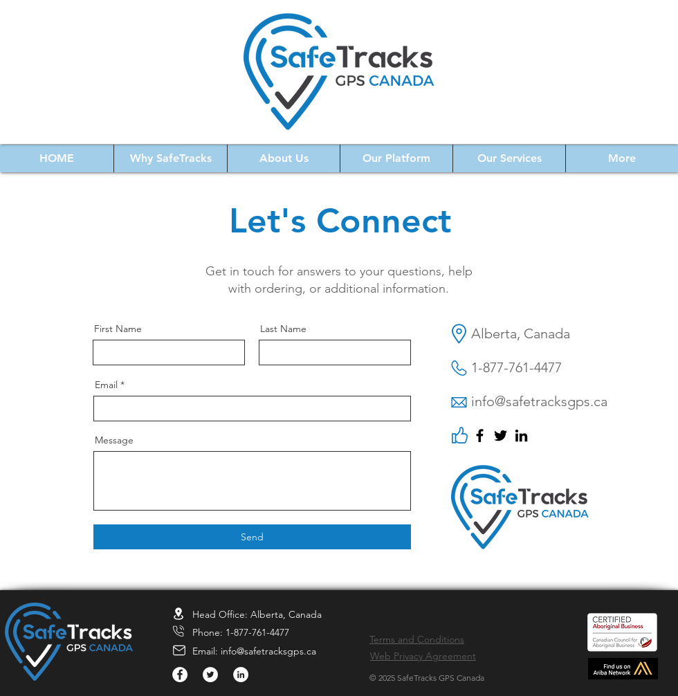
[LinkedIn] (521, 435)
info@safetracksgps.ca (268, 651)
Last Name (283, 328)
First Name (118, 328)
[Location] (178, 613)
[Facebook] (479, 435)
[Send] (252, 536)
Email (106, 385)
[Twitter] (500, 435)
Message (114, 440)
